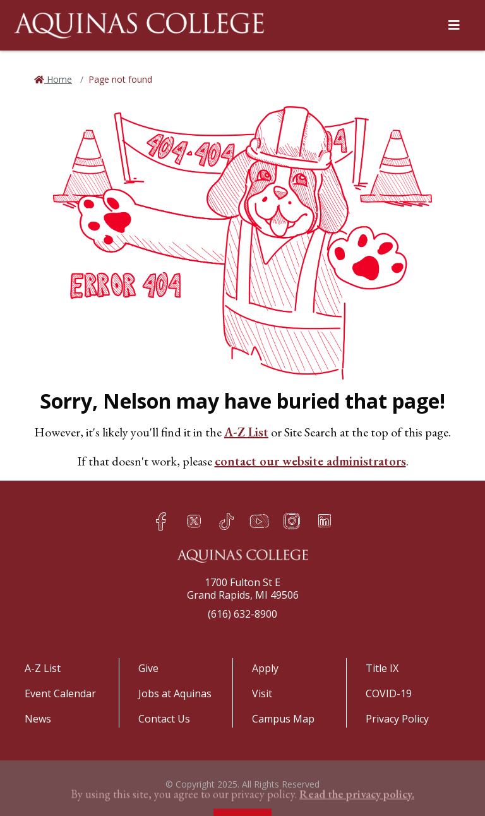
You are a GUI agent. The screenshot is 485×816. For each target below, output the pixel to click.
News (38, 719)
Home (58, 79)
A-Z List (246, 432)
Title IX (382, 668)
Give (148, 668)
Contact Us (164, 719)
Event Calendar (60, 693)
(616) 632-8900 (242, 614)
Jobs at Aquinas (175, 693)
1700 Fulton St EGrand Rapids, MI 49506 (243, 588)
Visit (262, 693)
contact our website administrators (310, 461)
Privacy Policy (397, 719)
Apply (265, 668)
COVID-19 (389, 693)
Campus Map (283, 719)
